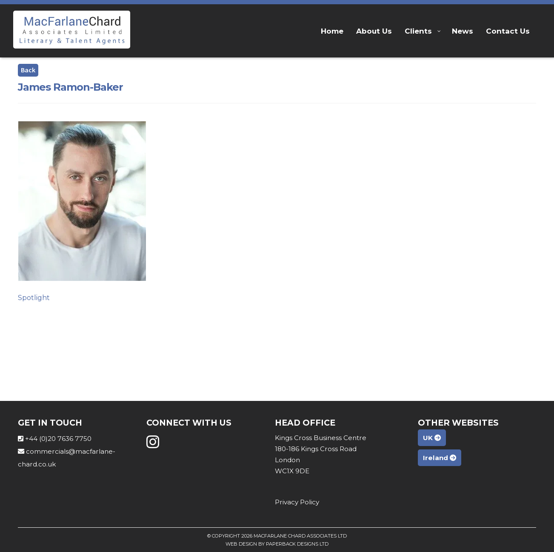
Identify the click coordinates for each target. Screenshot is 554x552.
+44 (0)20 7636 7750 (58, 439)
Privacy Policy (297, 502)
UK (432, 438)
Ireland (439, 458)
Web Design (241, 544)
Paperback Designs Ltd (297, 544)
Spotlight (34, 298)
